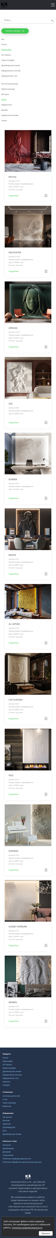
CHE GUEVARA (16, 699)
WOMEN (13, 1002)
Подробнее (14, 195)
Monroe (12, 176)
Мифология (6, 104)
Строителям (8, 1155)
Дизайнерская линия (10, 65)
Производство (9, 1127)
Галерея (6, 1085)
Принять (45, 1233)
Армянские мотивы (10, 115)
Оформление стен (9, 76)
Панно (4, 44)
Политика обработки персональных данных (22, 1162)
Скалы (4, 120)
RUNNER (13, 479)
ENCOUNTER (15, 252)
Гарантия (7, 1124)
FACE (11, 775)
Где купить (7, 1117)
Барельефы (6, 49)
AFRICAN (13, 328)
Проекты (6, 1081)
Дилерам (7, 1152)
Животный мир (8, 89)
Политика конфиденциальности (17, 1158)
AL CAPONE (14, 624)
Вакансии (7, 1106)
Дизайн (4, 110)
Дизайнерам (8, 1148)
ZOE (11, 403)
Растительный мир (9, 83)
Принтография (7, 60)
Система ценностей (11, 1096)
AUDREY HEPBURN (18, 926)
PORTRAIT (14, 851)
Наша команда (9, 1102)
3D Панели (6, 55)
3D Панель (7, 1064)
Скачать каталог (15, 31)
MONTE (12, 555)
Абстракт (5, 94)
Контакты (7, 1145)
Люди (3, 99)
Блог (5, 1130)
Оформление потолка (11, 70)
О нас (5, 1099)
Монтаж (6, 1120)
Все (2, 39)
